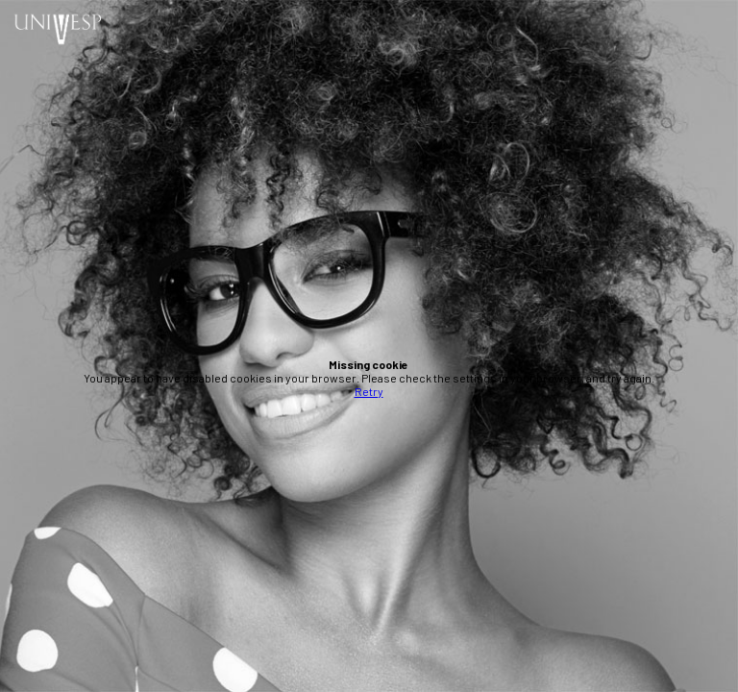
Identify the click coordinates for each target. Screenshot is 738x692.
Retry (369, 391)
